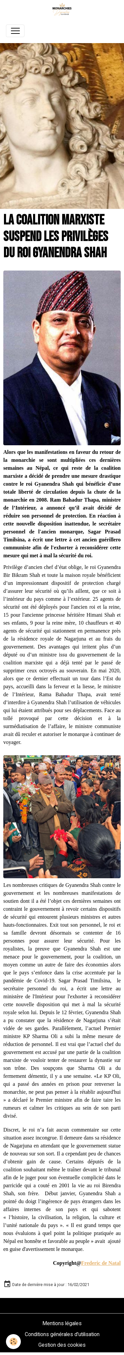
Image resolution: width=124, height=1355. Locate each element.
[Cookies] (13, 1341)
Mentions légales (62, 1323)
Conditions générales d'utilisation (62, 1334)
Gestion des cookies (62, 1345)
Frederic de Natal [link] (101, 1263)
